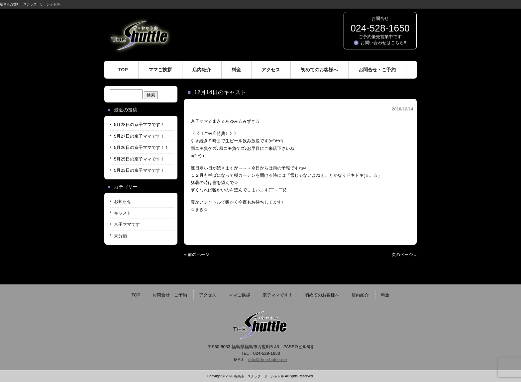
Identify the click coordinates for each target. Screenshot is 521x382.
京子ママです (127, 224)
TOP (136, 294)
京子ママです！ (277, 294)
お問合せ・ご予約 (170, 294)
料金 (385, 294)
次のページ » (404, 254)
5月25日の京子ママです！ (139, 159)
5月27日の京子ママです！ (139, 136)
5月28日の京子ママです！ (139, 124)
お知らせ (122, 201)
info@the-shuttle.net (267, 359)
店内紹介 (360, 294)
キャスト (122, 213)
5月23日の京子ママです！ (139, 170)
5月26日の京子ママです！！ (141, 147)
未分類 (120, 235)
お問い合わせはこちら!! (383, 42)
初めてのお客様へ (322, 294)
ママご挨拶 (239, 294)
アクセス (207, 294)
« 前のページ (196, 254)
